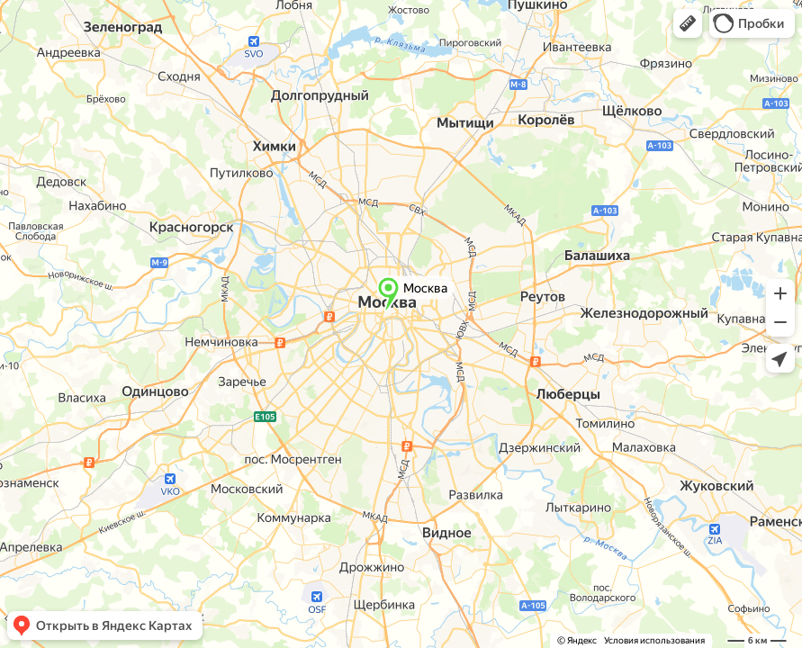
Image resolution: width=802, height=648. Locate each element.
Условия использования (654, 640)
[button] (687, 23)
